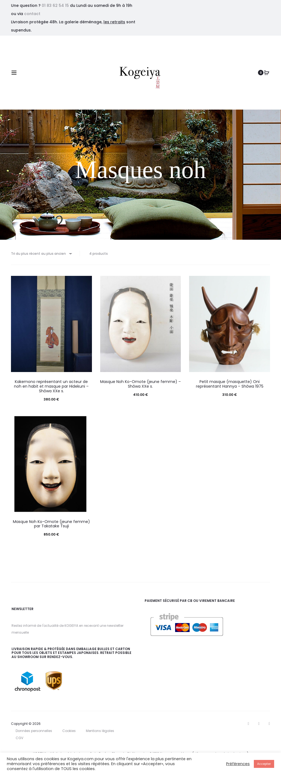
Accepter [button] (264, 764)
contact (32, 13)
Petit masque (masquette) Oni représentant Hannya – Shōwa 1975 (229, 386)
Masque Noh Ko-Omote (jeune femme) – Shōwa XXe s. (140, 386)
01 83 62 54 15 (55, 5)
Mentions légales (100, 733)
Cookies (69, 733)
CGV (19, 740)
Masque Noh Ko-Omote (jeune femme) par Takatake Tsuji (51, 526)
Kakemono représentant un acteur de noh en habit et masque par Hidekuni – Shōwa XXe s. (51, 388)
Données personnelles (34, 733)
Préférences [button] (238, 763)
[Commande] (44, 255)
